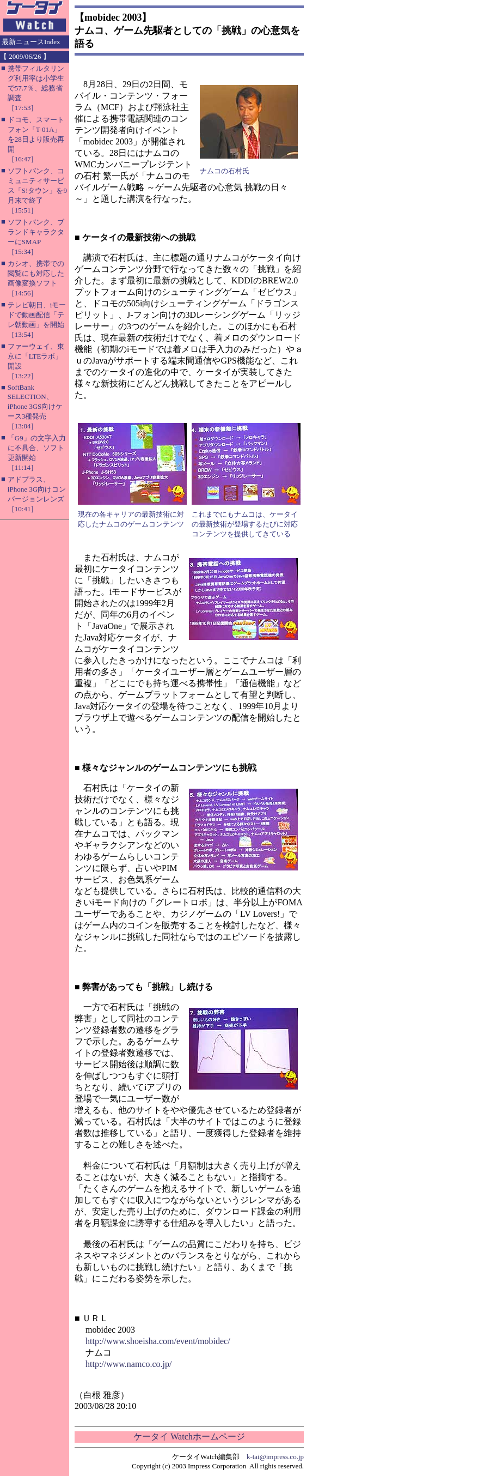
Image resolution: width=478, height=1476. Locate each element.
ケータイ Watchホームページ (188, 1436)
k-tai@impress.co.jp (275, 1457)
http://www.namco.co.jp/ (128, 1364)
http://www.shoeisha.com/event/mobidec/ (157, 1341)
